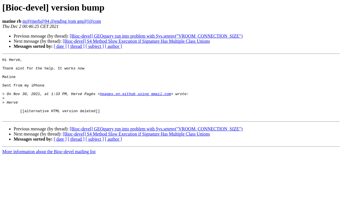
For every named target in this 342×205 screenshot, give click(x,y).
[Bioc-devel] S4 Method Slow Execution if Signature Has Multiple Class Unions (136, 41)
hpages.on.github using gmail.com (135, 101)
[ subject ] (95, 46)
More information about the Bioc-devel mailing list (49, 163)
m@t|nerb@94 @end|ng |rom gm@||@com (61, 21)
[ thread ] (76, 46)
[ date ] (60, 46)
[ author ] (113, 46)
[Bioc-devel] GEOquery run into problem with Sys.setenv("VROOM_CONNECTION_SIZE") (156, 36)
